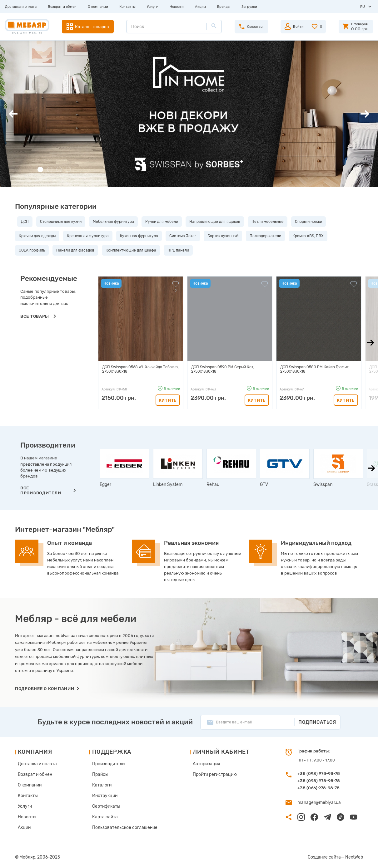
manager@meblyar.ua (316, 802)
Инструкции (103, 793)
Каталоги (100, 783)
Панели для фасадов (75, 250)
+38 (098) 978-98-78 (318, 780)
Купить (168, 400)
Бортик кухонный (222, 236)
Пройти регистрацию (207, 773)
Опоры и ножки (306, 221)
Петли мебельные (265, 221)
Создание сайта (329, 852)
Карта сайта (103, 813)
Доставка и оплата (21, 6)
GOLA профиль (32, 250)
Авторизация (200, 763)
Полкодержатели (265, 236)
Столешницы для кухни (58, 221)
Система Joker (182, 236)
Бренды (223, 6)
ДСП (23, 221)
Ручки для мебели (159, 221)
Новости (177, 6)
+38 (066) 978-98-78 (318, 787)
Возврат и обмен (62, 6)
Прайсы (99, 773)
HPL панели (178, 250)
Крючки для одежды (37, 236)
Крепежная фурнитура (88, 236)
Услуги (152, 6)
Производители (106, 763)
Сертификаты (104, 803)
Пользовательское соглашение (120, 823)
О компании (98, 6)
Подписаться (317, 722)
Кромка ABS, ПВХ (308, 236)
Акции (200, 6)
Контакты (127, 6)
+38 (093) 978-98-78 (318, 773)
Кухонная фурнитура (139, 236)
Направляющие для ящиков (212, 221)
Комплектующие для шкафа (131, 250)
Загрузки (249, 6)
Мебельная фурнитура (111, 221)
